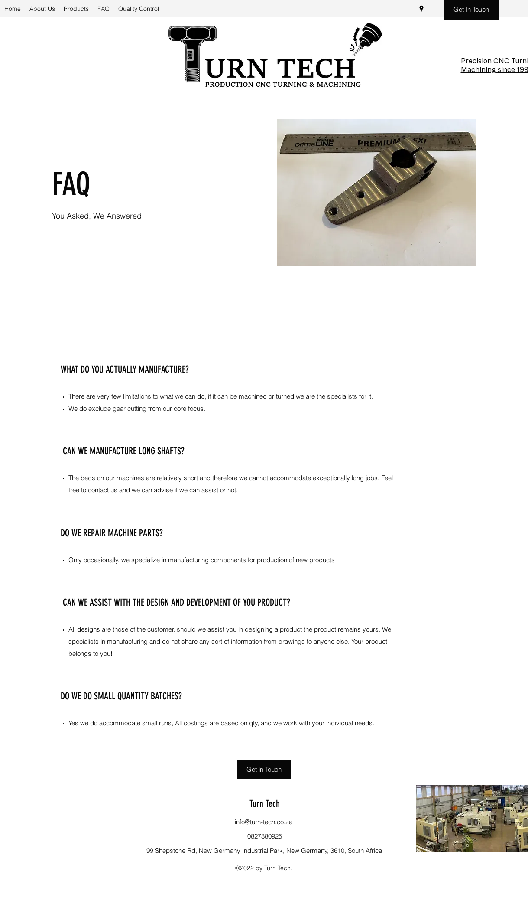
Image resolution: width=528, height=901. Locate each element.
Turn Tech (264, 803)
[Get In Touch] (471, 10)
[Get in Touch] (264, 769)
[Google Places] (421, 8)
